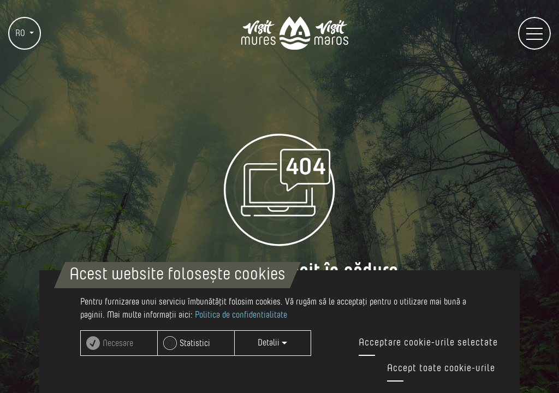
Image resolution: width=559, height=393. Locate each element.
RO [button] (21, 33)
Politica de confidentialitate (241, 315)
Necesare (118, 343)
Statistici (195, 343)
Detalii (272, 342)
